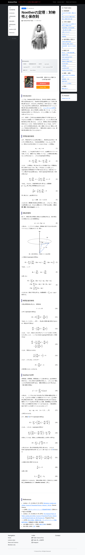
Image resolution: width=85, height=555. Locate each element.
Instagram (35, 542)
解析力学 (25, 70)
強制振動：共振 (65, 79)
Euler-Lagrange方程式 (48, 67)
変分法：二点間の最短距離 (68, 52)
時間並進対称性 (12, 25)
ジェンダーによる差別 (49, 108)
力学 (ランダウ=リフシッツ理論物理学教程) (39, 509)
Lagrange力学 (26, 67)
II (45, 524)
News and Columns (71, 2)
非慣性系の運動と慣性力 (67, 43)
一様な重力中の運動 (66, 30)
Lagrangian (46, 64)
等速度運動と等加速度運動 (68, 27)
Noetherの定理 (12, 29)
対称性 (24, 64)
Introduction (12, 13)
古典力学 (24, 8)
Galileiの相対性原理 (66, 41)
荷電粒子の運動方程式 (67, 61)
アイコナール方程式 (66, 83)
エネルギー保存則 (36, 67)
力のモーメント (65, 34)
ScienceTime (12, 2)
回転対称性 (11, 21)
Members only (11, 544)
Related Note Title (66, 98)
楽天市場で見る (43, 83)
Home (54, 2)
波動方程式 (64, 81)
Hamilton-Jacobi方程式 (67, 70)
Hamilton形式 (65, 63)
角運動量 (64, 36)
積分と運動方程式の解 (67, 19)
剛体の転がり (65, 88)
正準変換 (64, 65)
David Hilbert (33, 70)
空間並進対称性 (12, 17)
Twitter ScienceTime (38, 537)
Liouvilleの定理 (65, 68)
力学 (34, 526)
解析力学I (41, 524)
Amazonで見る (43, 87)
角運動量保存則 (32, 64)
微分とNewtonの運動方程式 (68, 16)
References (12, 32)
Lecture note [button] (60, 2)
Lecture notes (11, 540)
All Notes (13, 38)
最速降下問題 (65, 54)
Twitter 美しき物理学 (38, 540)
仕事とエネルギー (66, 32)
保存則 (40, 64)
